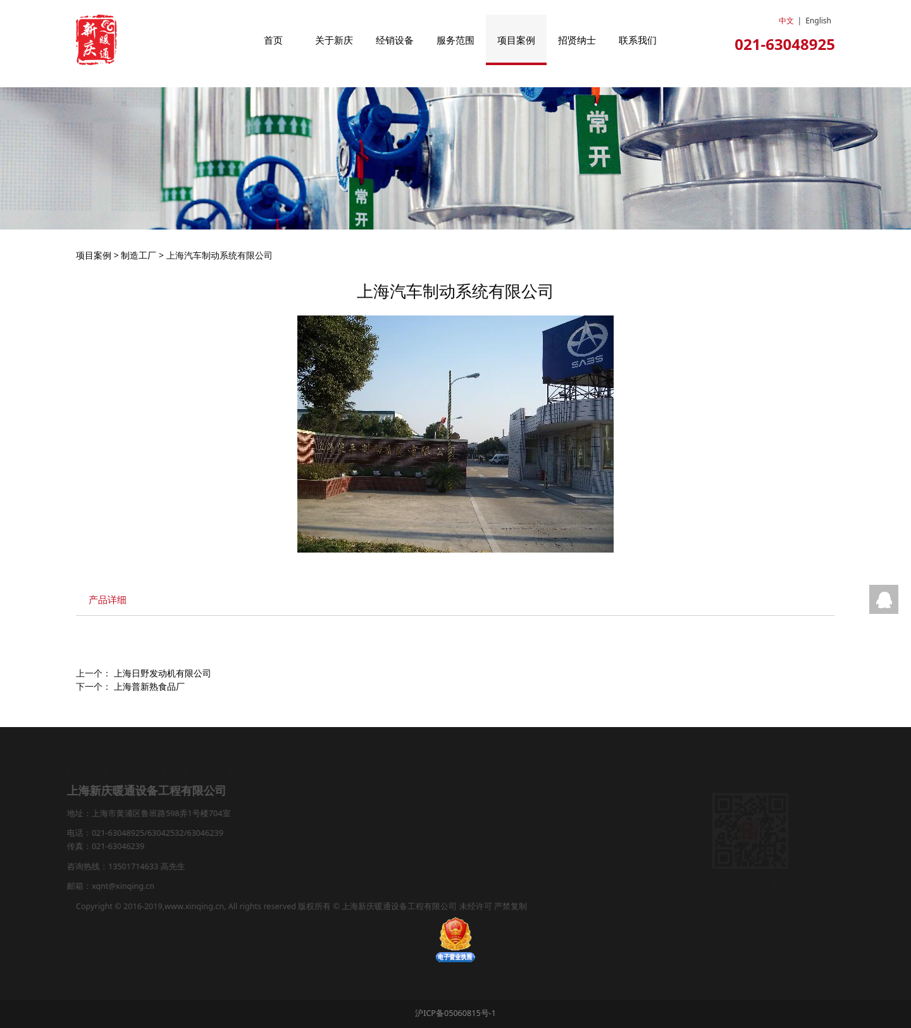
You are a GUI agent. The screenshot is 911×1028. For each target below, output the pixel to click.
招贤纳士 (577, 40)
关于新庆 (334, 40)
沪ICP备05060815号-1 (455, 1013)
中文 (786, 20)
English (818, 20)
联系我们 (638, 40)
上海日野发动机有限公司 (162, 673)
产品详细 (108, 599)
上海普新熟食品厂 (149, 686)
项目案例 (516, 40)
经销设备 (395, 40)
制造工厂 (138, 255)
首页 (273, 40)
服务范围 (455, 40)
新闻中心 (289, 771)
